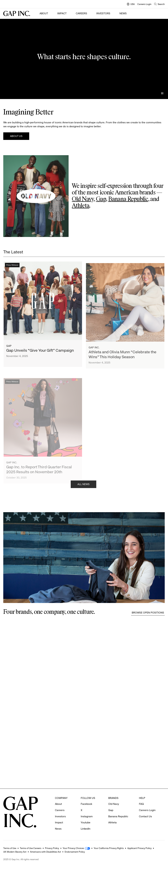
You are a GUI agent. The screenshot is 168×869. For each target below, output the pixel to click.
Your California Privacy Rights (109, 848)
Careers (81, 13)
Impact (62, 13)
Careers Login (144, 4)
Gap (101, 199)
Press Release (12, 267)
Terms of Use (9, 848)
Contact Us (145, 816)
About (44, 13)
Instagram (87, 816)
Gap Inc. (94, 352)
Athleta (80, 206)
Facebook (86, 803)
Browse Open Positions (148, 612)
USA (131, 4)
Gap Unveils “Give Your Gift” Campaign (40, 352)
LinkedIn (85, 828)
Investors (103, 13)
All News (83, 485)
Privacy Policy (52, 848)
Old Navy (83, 199)
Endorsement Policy (75, 851)
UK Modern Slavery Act (14, 851)
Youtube (85, 822)
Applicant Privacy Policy (139, 848)
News (123, 13)
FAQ (141, 803)
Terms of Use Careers (30, 848)
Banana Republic (128, 199)
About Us (16, 136)
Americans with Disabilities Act (45, 851)
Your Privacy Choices (73, 848)
